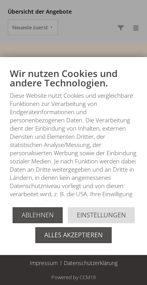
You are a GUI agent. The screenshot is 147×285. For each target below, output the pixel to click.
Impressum (44, 263)
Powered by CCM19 (73, 277)
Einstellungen (101, 215)
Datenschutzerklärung (91, 263)
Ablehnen (38, 215)
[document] (73, 137)
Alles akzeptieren (73, 235)
